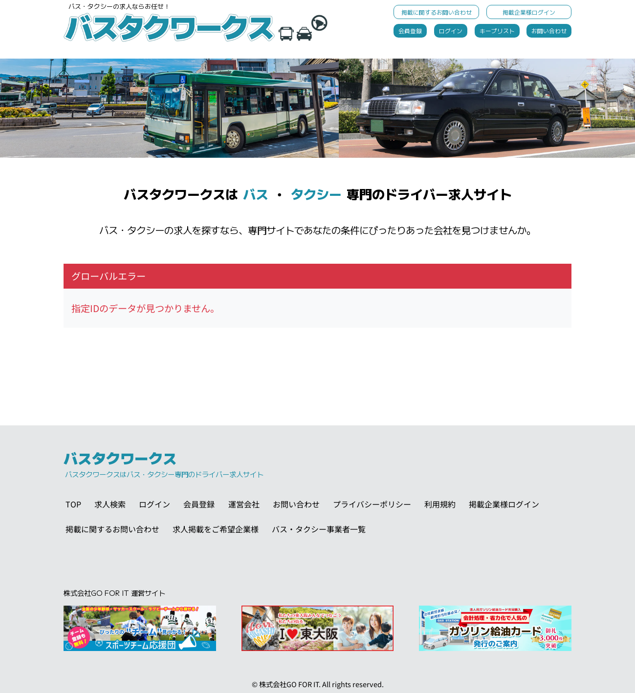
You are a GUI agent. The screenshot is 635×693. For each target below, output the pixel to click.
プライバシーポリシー (372, 504)
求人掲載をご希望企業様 (216, 529)
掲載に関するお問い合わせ (436, 12)
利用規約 (440, 504)
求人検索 (110, 504)
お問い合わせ (549, 30)
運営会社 (244, 504)
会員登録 (410, 30)
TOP (73, 504)
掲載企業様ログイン (529, 12)
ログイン (450, 30)
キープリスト (497, 30)
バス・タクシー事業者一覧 (319, 529)
